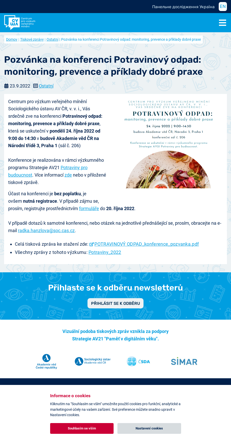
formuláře (89, 208)
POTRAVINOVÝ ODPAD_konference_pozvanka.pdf (146, 244)
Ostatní (52, 39)
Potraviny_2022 (105, 252)
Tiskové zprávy (32, 39)
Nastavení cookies (149, 428)
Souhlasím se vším (82, 428)
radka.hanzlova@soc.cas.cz (46, 230)
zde (68, 175)
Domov (11, 39)
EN (223, 6)
